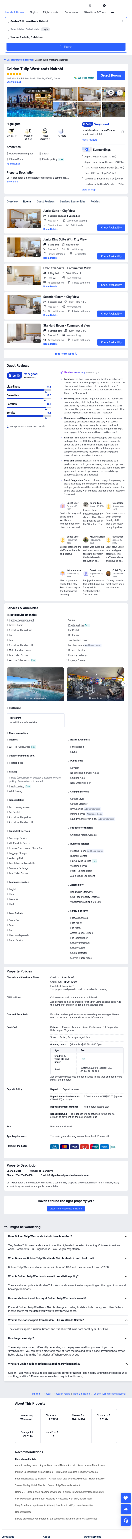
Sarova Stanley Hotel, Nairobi (30, 1485)
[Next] (124, 683)
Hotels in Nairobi (81, 1393)
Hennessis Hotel (23, 1512)
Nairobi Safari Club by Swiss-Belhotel (67, 1478)
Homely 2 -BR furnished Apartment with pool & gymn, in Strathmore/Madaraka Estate (59, 1492)
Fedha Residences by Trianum (30, 1478)
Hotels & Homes (14, 12)
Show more (12, 181)
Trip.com (36, 1393)
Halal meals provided (19, 935)
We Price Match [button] (86, 78)
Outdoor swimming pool (21, 620)
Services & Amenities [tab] (72, 201)
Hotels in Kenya (62, 1393)
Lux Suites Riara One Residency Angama (77, 1472)
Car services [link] (71, 12)
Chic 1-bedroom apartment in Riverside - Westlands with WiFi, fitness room (53, 1498)
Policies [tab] (95, 201)
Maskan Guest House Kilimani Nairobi (34, 1472)
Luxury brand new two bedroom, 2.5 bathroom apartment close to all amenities (56, 1518)
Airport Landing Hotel (26, 1465)
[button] (97, 5)
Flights (34, 12)
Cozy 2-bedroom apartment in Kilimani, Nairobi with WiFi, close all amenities (54, 1505)
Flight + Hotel (51, 12)
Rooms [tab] (27, 201)
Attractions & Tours (95, 12)
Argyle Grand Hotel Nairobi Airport (57, 1465)
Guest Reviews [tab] (46, 201)
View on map (89, 189)
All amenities (13, 164)
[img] (30, 102)
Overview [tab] (12, 201)
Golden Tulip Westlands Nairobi (35, 69)
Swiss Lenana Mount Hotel (91, 1465)
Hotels (47, 1393)
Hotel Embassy (96, 1478)
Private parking (76, 625)
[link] (90, 5)
